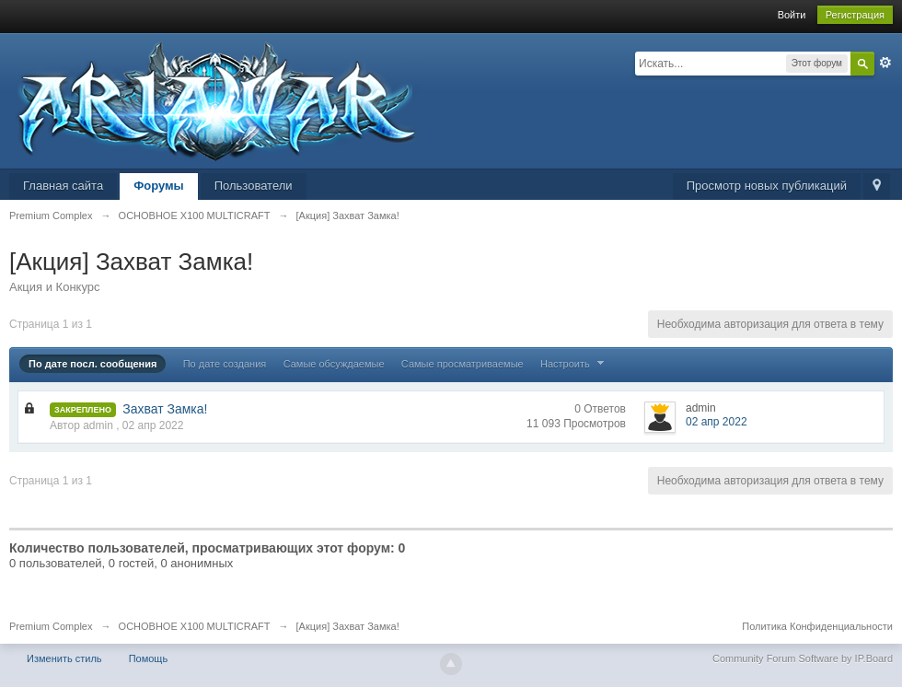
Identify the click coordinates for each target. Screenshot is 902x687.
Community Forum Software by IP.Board (802, 658)
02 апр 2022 (716, 421)
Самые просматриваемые (462, 363)
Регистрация (855, 14)
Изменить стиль (64, 658)
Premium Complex (50, 626)
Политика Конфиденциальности (817, 626)
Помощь (148, 658)
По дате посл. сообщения (92, 363)
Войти (792, 14)
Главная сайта (63, 185)
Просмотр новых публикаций (767, 185)
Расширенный (885, 62)
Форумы (158, 185)
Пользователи (253, 185)
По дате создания (225, 363)
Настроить (574, 363)
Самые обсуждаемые (334, 363)
